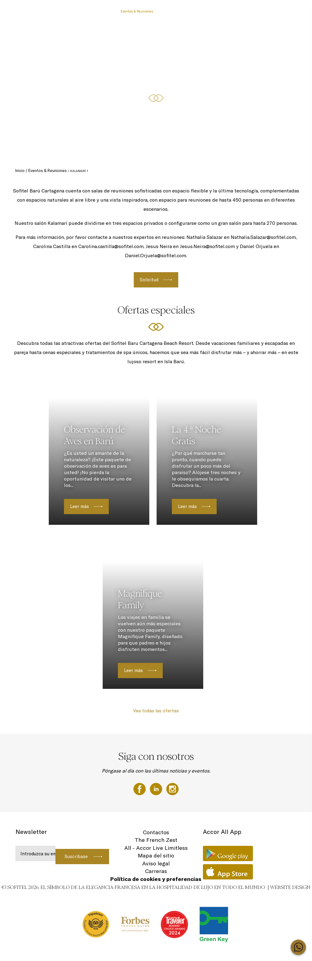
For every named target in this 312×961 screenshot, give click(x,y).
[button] (300, 153)
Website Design (290, 887)
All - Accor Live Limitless (156, 847)
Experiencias (207, 11)
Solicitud (149, 280)
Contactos (156, 832)
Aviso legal (156, 863)
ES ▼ (291, 11)
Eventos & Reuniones (137, 11)
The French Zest (156, 839)
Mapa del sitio (156, 855)
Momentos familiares (175, 11)
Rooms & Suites (269, 11)
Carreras (156, 871)
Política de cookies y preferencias (155, 878)
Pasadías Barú (83, 11)
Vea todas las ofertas (156, 711)
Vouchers (107, 11)
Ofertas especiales (237, 11)
